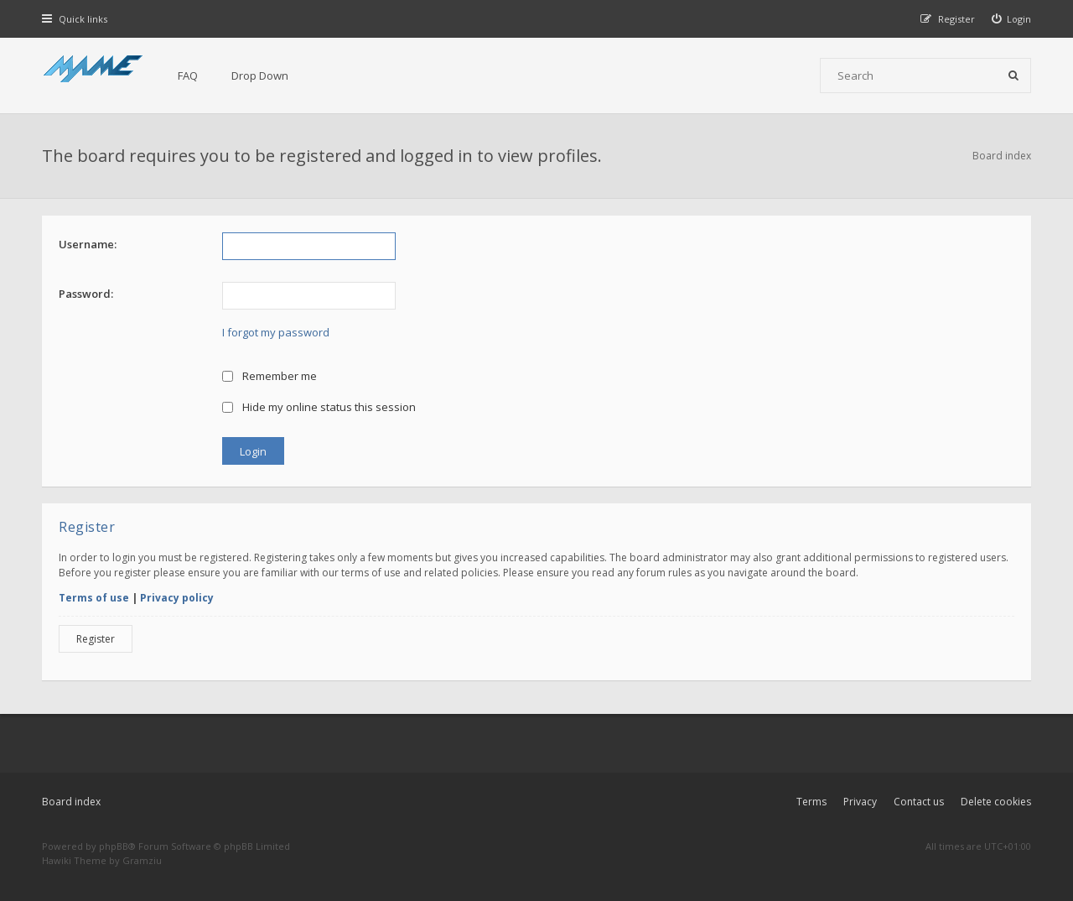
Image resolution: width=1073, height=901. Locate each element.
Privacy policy (177, 598)
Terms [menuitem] (811, 801)
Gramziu (142, 860)
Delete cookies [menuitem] (996, 801)
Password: (86, 293)
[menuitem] (1012, 19)
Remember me (269, 375)
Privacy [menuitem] (860, 801)
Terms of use (94, 598)
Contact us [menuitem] (919, 801)
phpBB (113, 846)
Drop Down (259, 75)
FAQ (188, 75)
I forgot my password (275, 332)
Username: (88, 244)
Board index (71, 801)
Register (95, 639)
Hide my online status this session (319, 406)
